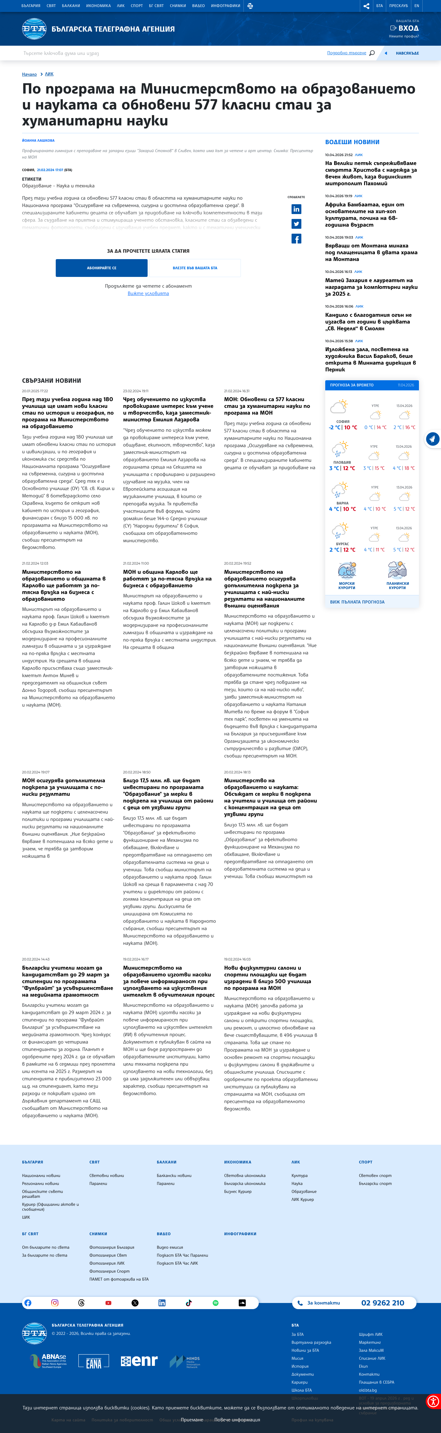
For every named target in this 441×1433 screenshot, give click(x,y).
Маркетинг (370, 1342)
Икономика (98, 5)
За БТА (297, 1334)
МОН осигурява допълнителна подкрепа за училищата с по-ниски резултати (63, 787)
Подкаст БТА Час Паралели (182, 1255)
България (30, 5)
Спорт (137, 5)
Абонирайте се (101, 268)
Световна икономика (245, 1175)
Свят (51, 5)
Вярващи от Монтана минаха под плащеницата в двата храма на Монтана (371, 252)
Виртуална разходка (311, 1342)
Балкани (71, 5)
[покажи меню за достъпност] (433, 1401)
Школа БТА (302, 1390)
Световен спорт (375, 1175)
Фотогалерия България (111, 1247)
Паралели (98, 1183)
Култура (300, 1175)
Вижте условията (148, 293)
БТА (379, 5)
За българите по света (44, 1255)
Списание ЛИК (372, 1358)
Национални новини (41, 1175)
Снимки (178, 5)
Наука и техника (75, 185)
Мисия (297, 1358)
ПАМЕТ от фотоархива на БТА (119, 1279)
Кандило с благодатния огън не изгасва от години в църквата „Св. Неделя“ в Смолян (368, 322)
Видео (198, 5)
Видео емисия (170, 1247)
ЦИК (26, 1217)
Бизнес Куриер (238, 1191)
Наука (297, 1183)
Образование (36, 185)
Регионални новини (40, 1183)
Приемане (192, 1419)
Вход (408, 28)
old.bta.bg (368, 1390)
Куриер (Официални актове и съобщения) (50, 1207)
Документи (303, 1374)
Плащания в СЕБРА (376, 1382)
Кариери (300, 1382)
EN (416, 5)
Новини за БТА (305, 1350)
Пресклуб (398, 5)
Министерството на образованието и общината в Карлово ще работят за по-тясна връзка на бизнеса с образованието (64, 585)
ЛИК (121, 5)
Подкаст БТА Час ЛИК (177, 1263)
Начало (29, 74)
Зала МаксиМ (371, 1350)
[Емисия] (386, 53)
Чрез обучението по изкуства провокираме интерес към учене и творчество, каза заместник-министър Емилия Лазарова (168, 409)
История (300, 1366)
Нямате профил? (404, 36)
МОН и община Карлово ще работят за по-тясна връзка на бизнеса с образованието (167, 579)
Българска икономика (245, 1183)
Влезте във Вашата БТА (195, 268)
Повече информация (237, 1419)
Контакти (369, 1374)
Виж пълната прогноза (357, 602)
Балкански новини (174, 1175)
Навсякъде (407, 53)
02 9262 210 (383, 1302)
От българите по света (46, 1247)
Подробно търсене (346, 53)
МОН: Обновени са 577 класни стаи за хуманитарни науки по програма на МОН (267, 406)
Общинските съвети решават (42, 1194)
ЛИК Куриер (303, 1199)
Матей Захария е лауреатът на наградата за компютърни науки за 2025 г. (371, 287)
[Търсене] (372, 53)
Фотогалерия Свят (108, 1255)
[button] (250, 6)
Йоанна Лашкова (38, 140)
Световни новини (106, 1175)
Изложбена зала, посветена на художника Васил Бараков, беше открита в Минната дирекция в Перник (370, 359)
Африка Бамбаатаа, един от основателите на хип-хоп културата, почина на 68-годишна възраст (364, 214)
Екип (363, 1366)
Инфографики (225, 5)
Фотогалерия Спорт (109, 1271)
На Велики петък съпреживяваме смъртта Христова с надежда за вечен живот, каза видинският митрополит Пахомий (371, 173)
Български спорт (375, 1183)
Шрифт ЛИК (371, 1334)
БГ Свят (156, 5)
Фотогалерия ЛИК (107, 1263)
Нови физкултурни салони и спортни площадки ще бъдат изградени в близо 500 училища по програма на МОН (267, 977)
